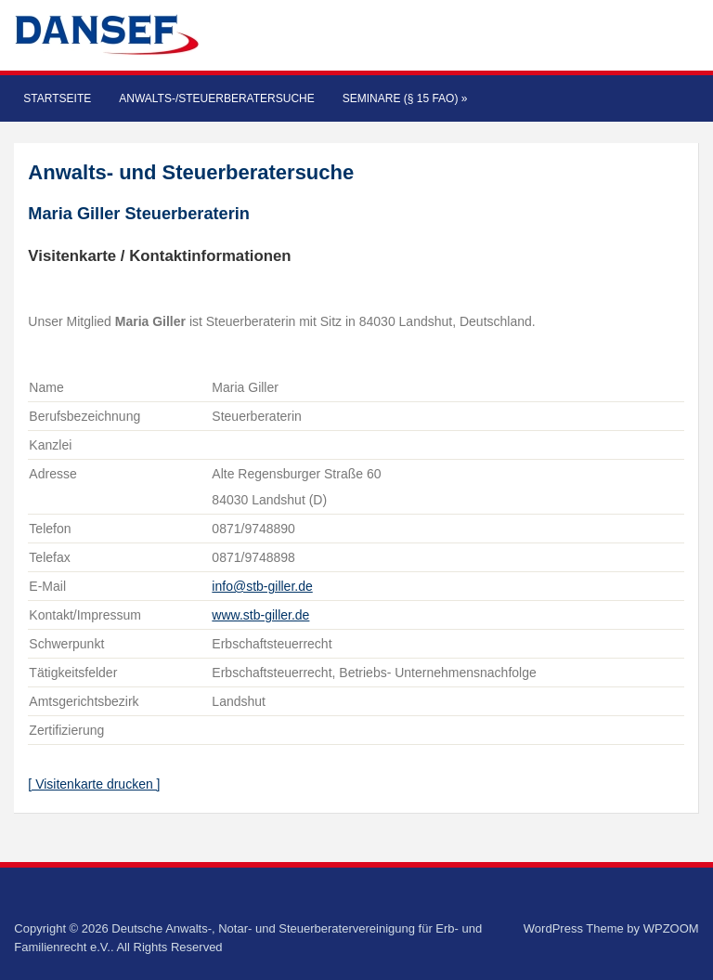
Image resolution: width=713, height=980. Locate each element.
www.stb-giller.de (260, 615)
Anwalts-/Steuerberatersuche (216, 98)
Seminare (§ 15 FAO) (405, 98)
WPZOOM (671, 928)
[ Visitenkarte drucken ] (94, 784)
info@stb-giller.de (262, 586)
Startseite (57, 98)
